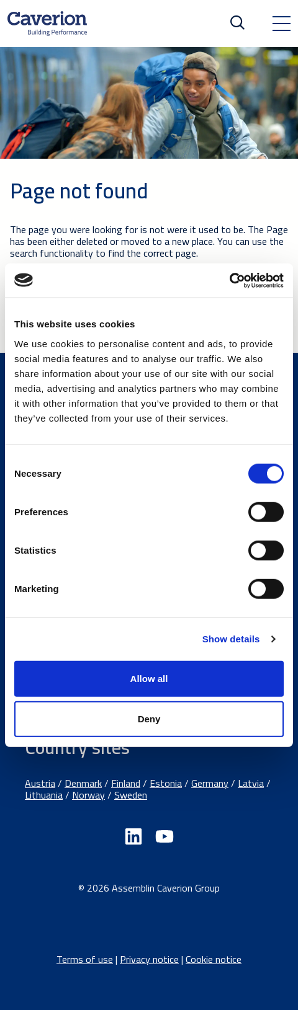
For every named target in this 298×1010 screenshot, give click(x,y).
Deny (149, 719)
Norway (88, 795)
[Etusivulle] (47, 23)
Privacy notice (149, 959)
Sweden (130, 795)
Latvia (251, 783)
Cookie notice (214, 959)
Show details (231, 639)
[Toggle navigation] (281, 23)
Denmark (83, 783)
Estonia (166, 783)
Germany (209, 783)
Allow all (149, 678)
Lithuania (44, 795)
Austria (40, 783)
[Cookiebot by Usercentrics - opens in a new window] (229, 280)
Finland (125, 783)
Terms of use (84, 959)
